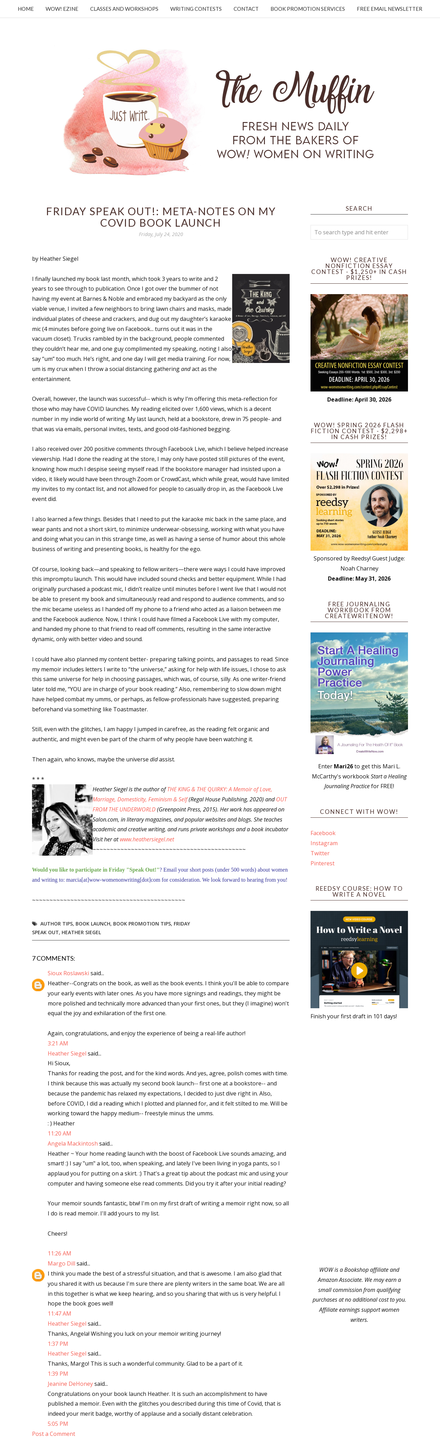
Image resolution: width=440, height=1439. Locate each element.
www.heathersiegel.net (147, 839)
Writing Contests (196, 9)
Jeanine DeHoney (70, 1384)
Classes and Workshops (124, 9)
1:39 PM (58, 1373)
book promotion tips (142, 923)
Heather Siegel (81, 932)
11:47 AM (59, 1313)
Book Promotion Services (307, 9)
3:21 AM (58, 1043)
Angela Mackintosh (73, 1143)
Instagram (324, 843)
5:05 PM (58, 1424)
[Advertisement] (359, 1143)
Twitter (320, 853)
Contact (246, 9)
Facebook (323, 833)
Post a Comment (53, 1434)
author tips (56, 923)
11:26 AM (59, 1253)
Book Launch (93, 923)
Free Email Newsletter (389, 9)
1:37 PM (58, 1344)
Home (26, 9)
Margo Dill (61, 1263)
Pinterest (323, 863)
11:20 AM (59, 1133)
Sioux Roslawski (68, 973)
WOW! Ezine (62, 9)
